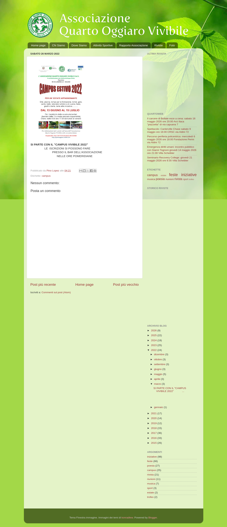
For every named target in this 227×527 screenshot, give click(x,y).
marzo (158, 383)
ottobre (158, 359)
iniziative (189, 174)
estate (163, 175)
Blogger (152, 517)
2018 (154, 428)
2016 (154, 438)
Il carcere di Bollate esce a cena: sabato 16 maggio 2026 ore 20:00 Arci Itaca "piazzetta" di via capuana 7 (171, 121)
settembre (160, 364)
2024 (154, 340)
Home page (38, 45)
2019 (154, 423)
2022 (154, 350)
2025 (154, 335)
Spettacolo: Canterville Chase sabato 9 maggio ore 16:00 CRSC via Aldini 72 (169, 130)
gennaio (159, 407)
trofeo (191, 179)
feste (173, 174)
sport (185, 179)
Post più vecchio (126, 284)
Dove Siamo (79, 45)
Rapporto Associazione (133, 45)
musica (151, 179)
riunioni (170, 179)
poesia (160, 179)
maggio (158, 374)
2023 (154, 345)
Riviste (158, 45)
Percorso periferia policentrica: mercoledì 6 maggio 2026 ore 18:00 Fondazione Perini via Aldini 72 (171, 139)
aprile (157, 379)
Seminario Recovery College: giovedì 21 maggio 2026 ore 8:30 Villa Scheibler (169, 159)
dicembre (159, 354)
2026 (154, 330)
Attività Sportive (103, 45)
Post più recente (43, 284)
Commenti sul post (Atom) (56, 292)
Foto (172, 45)
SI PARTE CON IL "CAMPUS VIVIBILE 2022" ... (169, 390)
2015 (154, 442)
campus (46, 175)
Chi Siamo (58, 45)
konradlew (127, 517)
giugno (158, 369)
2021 (154, 413)
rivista (178, 179)
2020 (154, 418)
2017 (154, 433)
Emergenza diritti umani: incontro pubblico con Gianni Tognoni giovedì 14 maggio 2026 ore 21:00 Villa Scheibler (171, 149)
